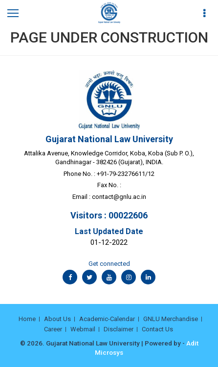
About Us (57, 319)
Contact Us (157, 329)
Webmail (82, 329)
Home (27, 319)
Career (53, 329)
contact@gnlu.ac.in (119, 196)
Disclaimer (118, 329)
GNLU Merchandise (170, 319)
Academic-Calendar (107, 319)
